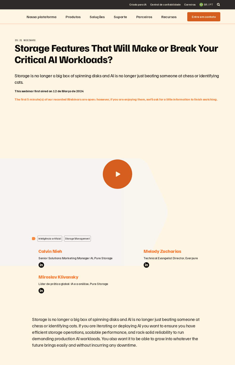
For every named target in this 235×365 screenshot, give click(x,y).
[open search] (218, 4)
